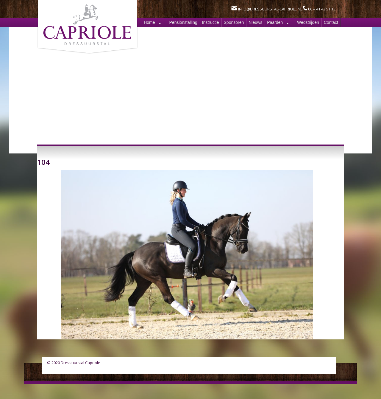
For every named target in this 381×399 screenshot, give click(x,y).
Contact (331, 22)
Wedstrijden (308, 22)
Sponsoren (234, 22)
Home (149, 22)
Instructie (210, 22)
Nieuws (255, 22)
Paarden (275, 22)
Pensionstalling (183, 22)
